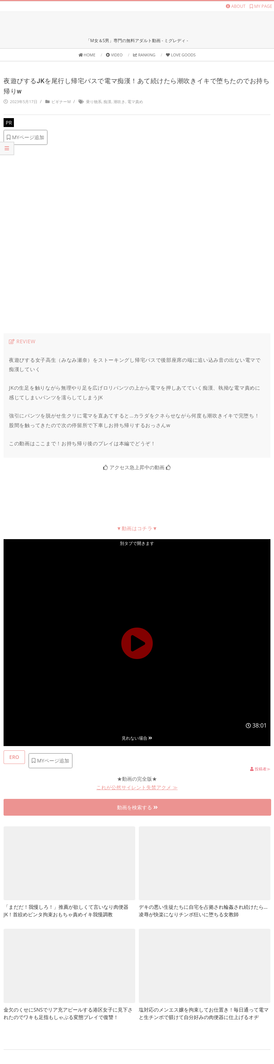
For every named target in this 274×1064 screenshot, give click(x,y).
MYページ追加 (25, 137)
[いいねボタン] (14, 757)
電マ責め (135, 101)
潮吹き (119, 101)
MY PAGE (261, 6)
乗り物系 (94, 101)
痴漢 (107, 101)
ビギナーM (61, 101)
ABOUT (235, 6)
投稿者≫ (260, 768)
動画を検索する (137, 807)
